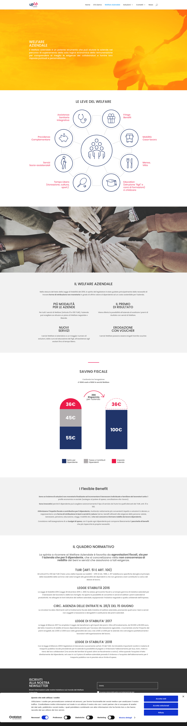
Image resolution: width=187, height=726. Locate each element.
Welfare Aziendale (112, 5)
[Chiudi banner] (183, 700)
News (151, 5)
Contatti (139, 5)
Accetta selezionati (161, 709)
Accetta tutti (161, 702)
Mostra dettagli (125, 721)
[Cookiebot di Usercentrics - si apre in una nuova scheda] (15, 721)
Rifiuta (161, 716)
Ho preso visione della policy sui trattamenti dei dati (115, 692)
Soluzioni (127, 5)
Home (87, 5)
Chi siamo (97, 5)
